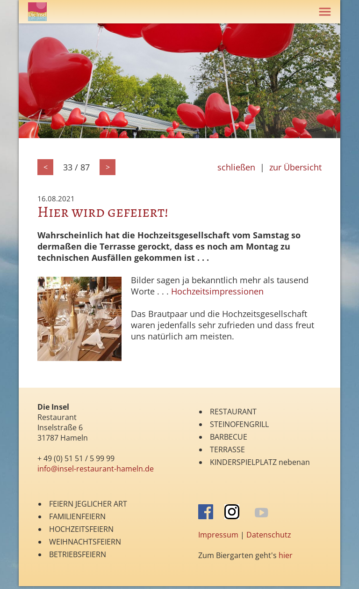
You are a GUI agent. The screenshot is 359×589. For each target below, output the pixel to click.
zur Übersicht (295, 167)
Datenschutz (268, 535)
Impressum (218, 535)
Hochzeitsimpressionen (217, 291)
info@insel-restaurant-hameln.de (95, 469)
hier (286, 555)
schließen (236, 167)
